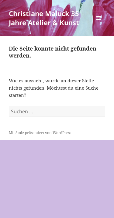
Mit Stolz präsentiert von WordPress (40, 132)
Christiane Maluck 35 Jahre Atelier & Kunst (44, 18)
